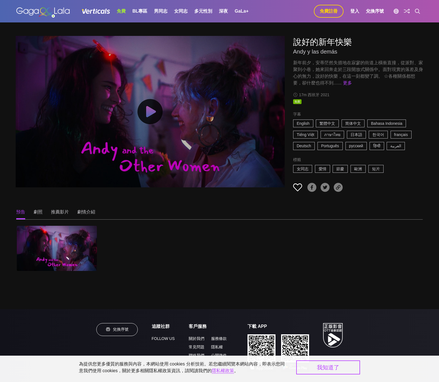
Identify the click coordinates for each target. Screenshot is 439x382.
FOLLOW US (163, 338)
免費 (121, 11)
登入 (354, 11)
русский (356, 146)
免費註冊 (329, 11)
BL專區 (139, 11)
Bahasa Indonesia (386, 123)
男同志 (160, 11)
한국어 (378, 134)
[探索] (406, 11)
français (401, 134)
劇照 (38, 212)
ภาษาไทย (332, 134)
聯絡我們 (196, 355)
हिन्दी (376, 146)
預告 (20, 212)
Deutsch (304, 146)
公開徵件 (219, 355)
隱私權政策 (223, 370)
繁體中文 (327, 123)
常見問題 (196, 347)
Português (330, 146)
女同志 (181, 11)
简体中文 (353, 123)
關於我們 (196, 338)
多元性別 (203, 11)
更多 (347, 82)
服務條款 (219, 338)
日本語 (356, 134)
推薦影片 (60, 212)
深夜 (223, 11)
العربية (395, 146)
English (303, 123)
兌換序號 (375, 11)
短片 (376, 169)
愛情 (322, 169)
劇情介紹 (86, 212)
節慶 (340, 169)
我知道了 (328, 367)
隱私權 (217, 347)
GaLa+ (241, 11)
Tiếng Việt (305, 134)
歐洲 (358, 169)
